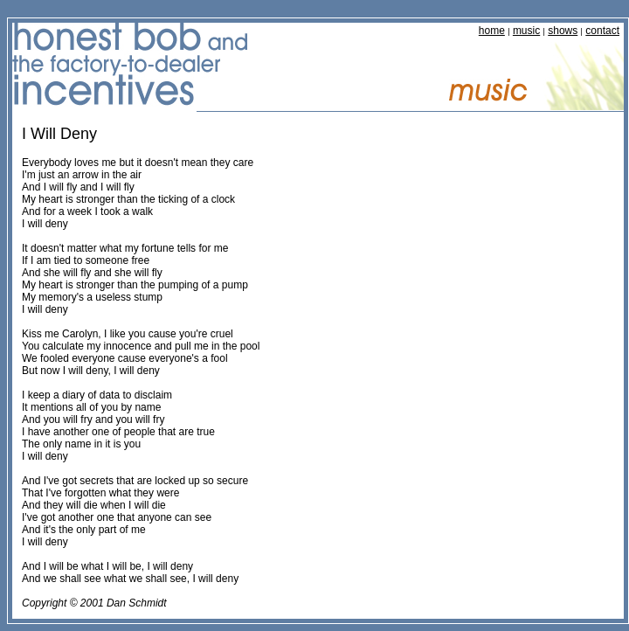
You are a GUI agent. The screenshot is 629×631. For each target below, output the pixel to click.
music (526, 30)
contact (602, 30)
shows (562, 30)
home (492, 30)
